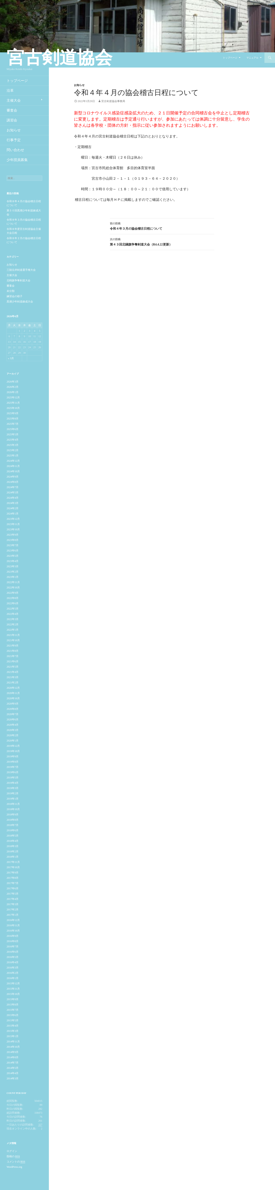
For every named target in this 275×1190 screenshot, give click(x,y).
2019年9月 (12, 756)
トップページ (230, 57)
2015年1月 (12, 1036)
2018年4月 (12, 840)
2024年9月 (12, 476)
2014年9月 (12, 1052)
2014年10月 (13, 1046)
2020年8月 (12, 708)
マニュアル (252, 57)
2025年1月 (12, 455)
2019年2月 (12, 793)
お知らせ (79, 85)
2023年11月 (13, 524)
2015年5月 (12, 1020)
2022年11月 (13, 582)
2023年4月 (12, 561)
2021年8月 (12, 650)
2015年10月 (13, 994)
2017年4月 (12, 899)
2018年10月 (13, 809)
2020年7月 (12, 714)
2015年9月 (12, 999)
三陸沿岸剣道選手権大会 (21, 269)
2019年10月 (13, 751)
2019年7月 (12, 767)
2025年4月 (12, 439)
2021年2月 (12, 682)
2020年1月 (12, 740)
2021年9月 (12, 645)
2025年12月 (13, 397)
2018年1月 (12, 856)
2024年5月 (12, 492)
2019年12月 (13, 745)
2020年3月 (12, 730)
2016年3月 (12, 967)
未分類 (11, 291)
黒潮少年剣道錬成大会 (20, 301)
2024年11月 (13, 466)
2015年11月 (13, 988)
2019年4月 (12, 782)
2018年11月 (13, 804)
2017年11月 (13, 862)
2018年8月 (12, 819)
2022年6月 (12, 603)
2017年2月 (12, 909)
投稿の (13, 1156)
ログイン (12, 1151)
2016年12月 (13, 920)
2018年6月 (12, 830)
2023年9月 (12, 534)
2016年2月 (12, 972)
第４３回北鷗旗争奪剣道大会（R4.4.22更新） (162, 241)
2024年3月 (12, 503)
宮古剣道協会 (59, 57)
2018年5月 (12, 835)
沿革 (10, 90)
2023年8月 (12, 540)
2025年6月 (12, 429)
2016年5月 (12, 957)
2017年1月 (12, 914)
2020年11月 (13, 693)
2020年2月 (12, 735)
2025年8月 (12, 418)
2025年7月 (12, 423)
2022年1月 (12, 629)
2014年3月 (12, 1078)
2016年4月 (12, 962)
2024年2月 (12, 508)
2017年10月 (13, 867)
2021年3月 (12, 677)
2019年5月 (12, 777)
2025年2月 (12, 450)
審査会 (12, 110)
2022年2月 (12, 624)
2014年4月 (12, 1073)
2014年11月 (13, 1041)
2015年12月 (13, 983)
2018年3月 (12, 846)
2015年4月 (12, 1025)
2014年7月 (12, 1062)
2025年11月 (13, 402)
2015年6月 (12, 1015)
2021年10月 (13, 640)
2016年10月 (13, 930)
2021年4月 (12, 672)
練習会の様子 (14, 296)
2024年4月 (12, 497)
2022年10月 (13, 587)
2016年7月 (12, 946)
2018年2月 (12, 851)
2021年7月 (12, 656)
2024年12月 (13, 460)
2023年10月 (13, 529)
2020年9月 (12, 703)
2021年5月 (12, 666)
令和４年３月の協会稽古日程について (162, 225)
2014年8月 (12, 1057)
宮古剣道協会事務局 (113, 101)
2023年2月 (12, 571)
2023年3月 (12, 566)
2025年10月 (13, 408)
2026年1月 (12, 392)
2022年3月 (12, 619)
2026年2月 (12, 386)
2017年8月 (12, 877)
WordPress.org (14, 1166)
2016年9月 (12, 935)
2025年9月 (12, 413)
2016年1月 (12, 978)
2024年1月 (12, 513)
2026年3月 (12, 381)
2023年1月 (12, 577)
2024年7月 (12, 487)
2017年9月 (12, 872)
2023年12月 (13, 518)
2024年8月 (12, 481)
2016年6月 (12, 951)
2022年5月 (12, 608)
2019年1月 (12, 798)
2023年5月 (12, 555)
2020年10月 (13, 698)
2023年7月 (12, 545)
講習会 (12, 120)
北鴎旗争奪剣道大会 (18, 280)
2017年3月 (12, 904)
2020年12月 (13, 687)
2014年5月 (12, 1067)
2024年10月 (13, 471)
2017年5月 (12, 893)
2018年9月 (12, 814)
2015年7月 (12, 1009)
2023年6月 (12, 550)
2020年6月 (12, 719)
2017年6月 (12, 888)
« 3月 (11, 358)
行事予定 (14, 140)
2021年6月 (12, 661)
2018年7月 (12, 825)
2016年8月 (12, 941)
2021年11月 (13, 635)
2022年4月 (12, 613)
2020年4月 (12, 724)
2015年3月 (12, 1031)
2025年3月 (12, 445)
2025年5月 (12, 434)
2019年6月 (12, 772)
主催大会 (14, 100)
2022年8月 (12, 598)
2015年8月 (12, 1004)
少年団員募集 (17, 160)
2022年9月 (12, 592)
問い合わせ (15, 150)
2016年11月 (13, 925)
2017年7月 (12, 883)
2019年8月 (12, 761)
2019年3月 (12, 788)
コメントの (16, 1161)
